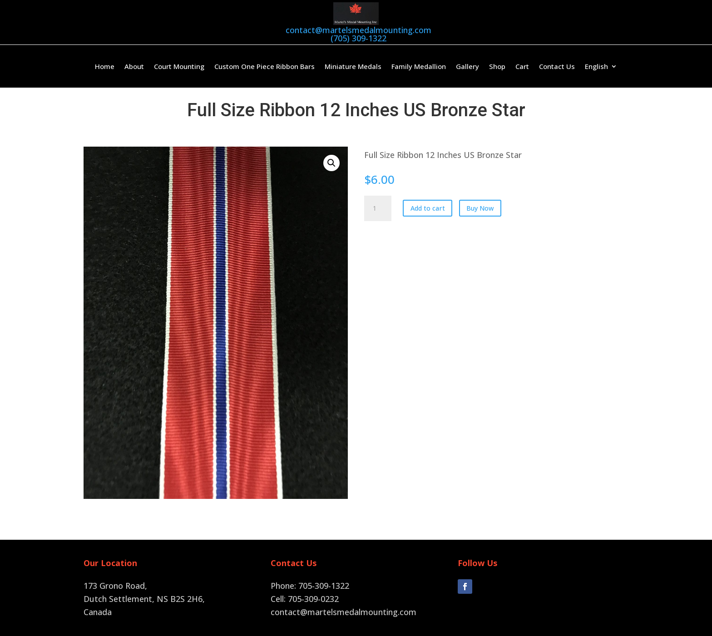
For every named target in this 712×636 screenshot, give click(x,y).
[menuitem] (601, 67)
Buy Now (480, 207)
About (134, 66)
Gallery (467, 66)
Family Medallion (418, 66)
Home (104, 66)
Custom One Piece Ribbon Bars (264, 66)
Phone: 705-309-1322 (310, 584)
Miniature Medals (353, 66)
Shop (497, 66)
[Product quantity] (377, 207)
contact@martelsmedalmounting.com (358, 30)
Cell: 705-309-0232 (305, 597)
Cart (522, 66)
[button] (331, 162)
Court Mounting (179, 66)
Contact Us (557, 66)
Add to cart (427, 207)
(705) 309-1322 (358, 38)
